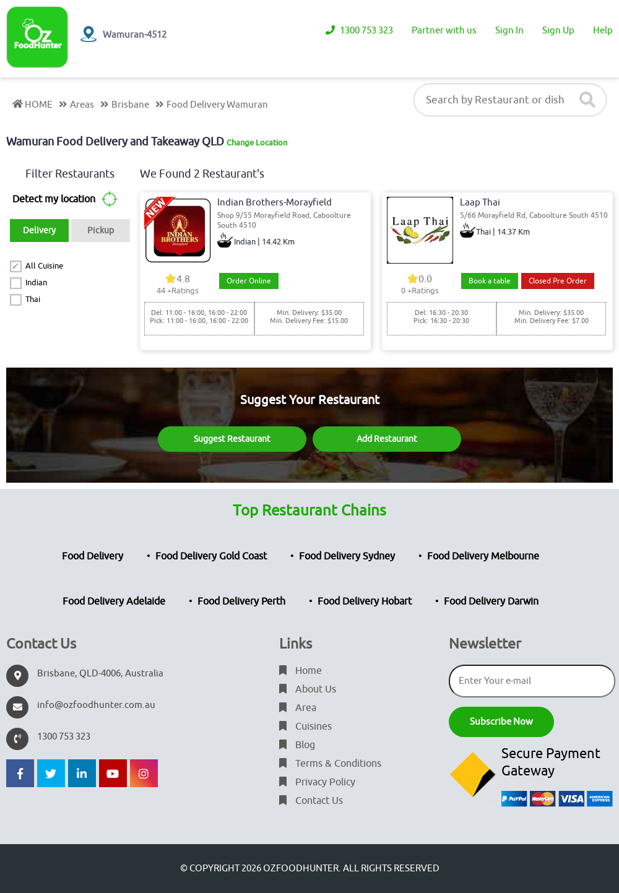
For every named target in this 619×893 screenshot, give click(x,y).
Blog (297, 745)
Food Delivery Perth (241, 601)
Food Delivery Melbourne (483, 556)
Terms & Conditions (330, 763)
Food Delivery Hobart (365, 601)
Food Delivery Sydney (347, 556)
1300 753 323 (359, 31)
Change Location (257, 142)
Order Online (249, 281)
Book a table (490, 281)
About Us (307, 689)
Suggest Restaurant (232, 439)
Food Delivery (92, 556)
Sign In (509, 31)
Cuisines (305, 726)
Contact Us (311, 801)
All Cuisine (44, 266)
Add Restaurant (387, 439)
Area (297, 708)
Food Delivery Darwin (491, 601)
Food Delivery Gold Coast (211, 556)
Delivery (39, 230)
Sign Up (558, 31)
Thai (32, 299)
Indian (36, 282)
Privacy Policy (317, 782)
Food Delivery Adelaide (114, 601)
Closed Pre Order (558, 281)
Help (603, 31)
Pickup (100, 230)
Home (300, 671)
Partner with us (444, 31)
